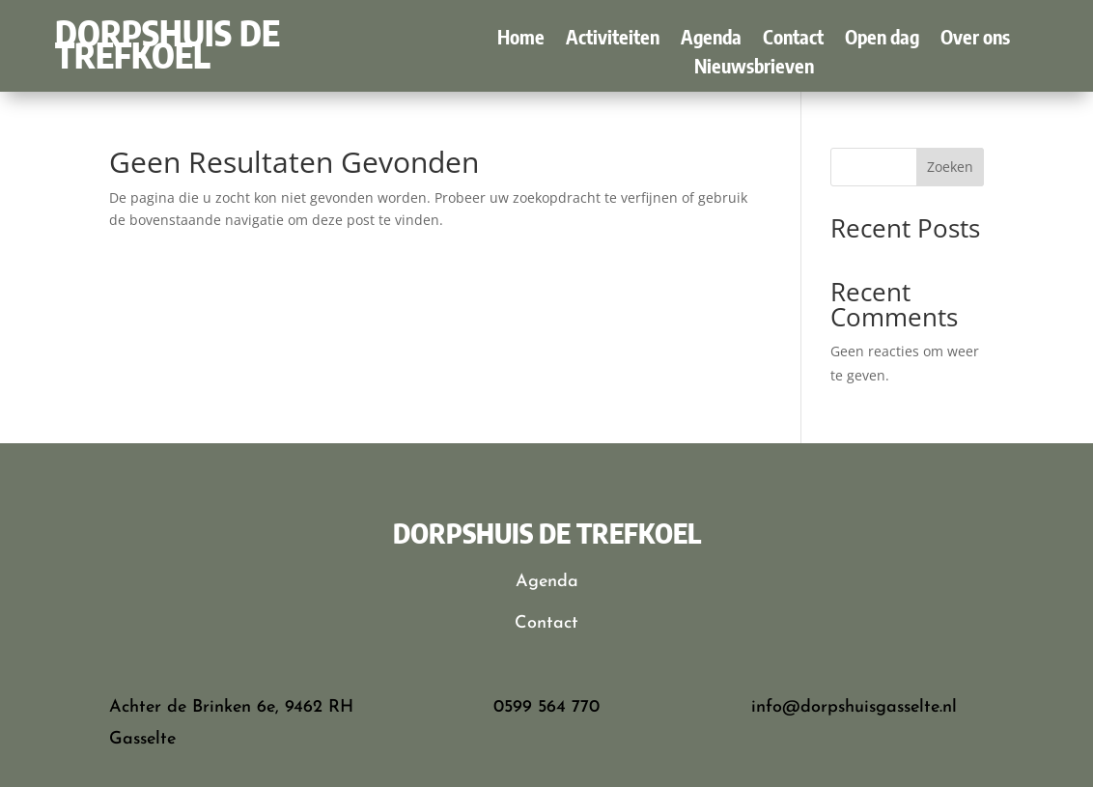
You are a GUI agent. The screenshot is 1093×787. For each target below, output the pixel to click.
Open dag (882, 39)
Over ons (975, 39)
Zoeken (950, 166)
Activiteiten (612, 39)
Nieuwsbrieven (754, 68)
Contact (793, 39)
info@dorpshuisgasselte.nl (854, 707)
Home (521, 39)
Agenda (711, 39)
